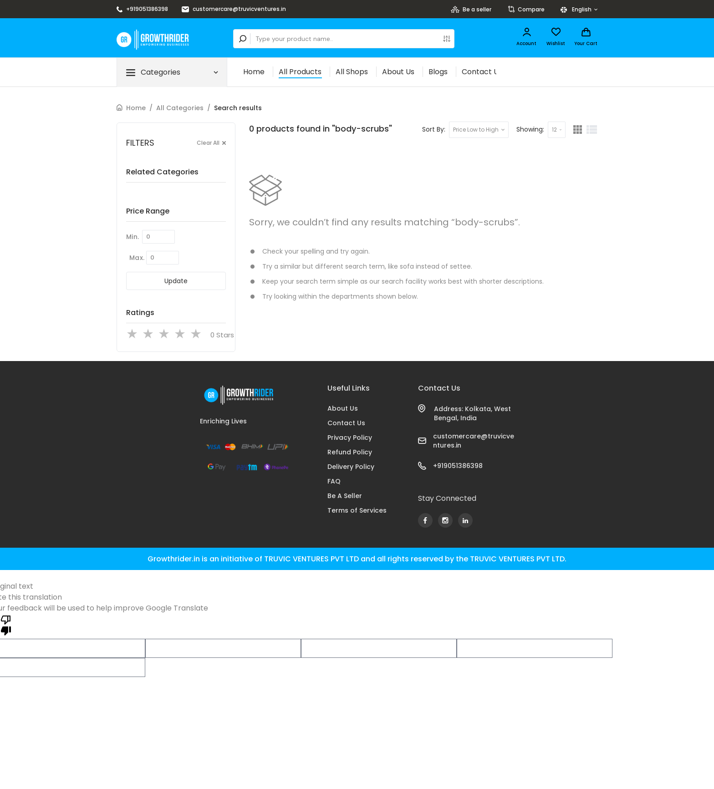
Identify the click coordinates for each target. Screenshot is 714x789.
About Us (398, 71)
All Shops (352, 71)
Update (176, 280)
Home (254, 71)
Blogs (438, 71)
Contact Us (482, 71)
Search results (238, 107)
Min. (132, 236)
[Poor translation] (5, 625)
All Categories (180, 107)
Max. (136, 257)
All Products (300, 71)
